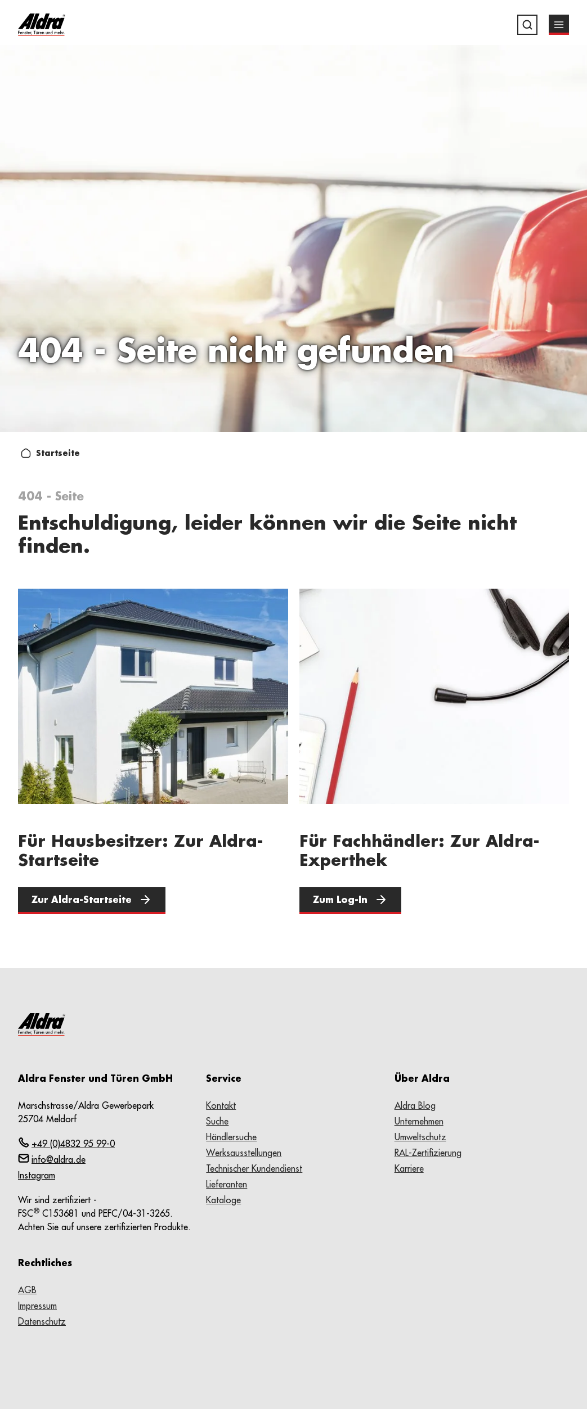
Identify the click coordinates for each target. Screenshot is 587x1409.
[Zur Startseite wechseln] (41, 24)
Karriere (409, 1168)
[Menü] (559, 25)
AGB (27, 1289)
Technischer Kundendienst (254, 1168)
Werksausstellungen (243, 1152)
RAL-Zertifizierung (428, 1152)
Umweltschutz (420, 1136)
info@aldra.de (52, 1159)
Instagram (36, 1175)
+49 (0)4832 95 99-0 (66, 1143)
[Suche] (527, 25)
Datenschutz (42, 1321)
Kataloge (223, 1199)
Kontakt (221, 1105)
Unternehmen (419, 1121)
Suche (217, 1121)
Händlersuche (231, 1136)
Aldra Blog (415, 1105)
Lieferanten (226, 1184)
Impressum (37, 1305)
